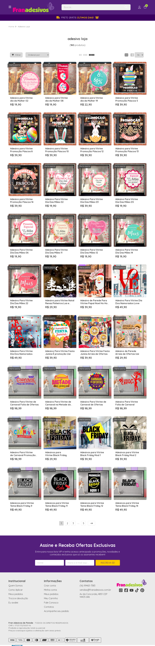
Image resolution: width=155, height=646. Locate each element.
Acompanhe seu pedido (56, 606)
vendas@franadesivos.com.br (95, 584)
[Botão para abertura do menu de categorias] (9, 7)
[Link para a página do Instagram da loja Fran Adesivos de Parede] (121, 585)
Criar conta (50, 580)
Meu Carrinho (51, 593)
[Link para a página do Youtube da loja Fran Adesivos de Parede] (132, 585)
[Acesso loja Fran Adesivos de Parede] (139, 7)
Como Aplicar (15, 584)
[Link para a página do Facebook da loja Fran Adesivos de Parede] (126, 585)
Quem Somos (15, 580)
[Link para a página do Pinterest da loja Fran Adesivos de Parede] (142, 585)
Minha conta (50, 584)
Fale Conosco (51, 597)
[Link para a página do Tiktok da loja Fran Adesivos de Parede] (137, 585)
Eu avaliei (13, 597)
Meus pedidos (15, 589)
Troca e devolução (18, 593)
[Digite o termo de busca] (92, 7)
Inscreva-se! (108, 557)
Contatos (49, 601)
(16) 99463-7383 (87, 580)
